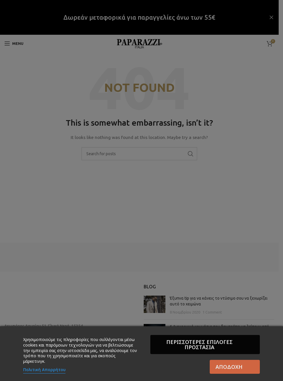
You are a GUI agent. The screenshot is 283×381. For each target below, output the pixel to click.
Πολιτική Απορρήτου (44, 369)
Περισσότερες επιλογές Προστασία (204, 344)
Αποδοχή (229, 366)
